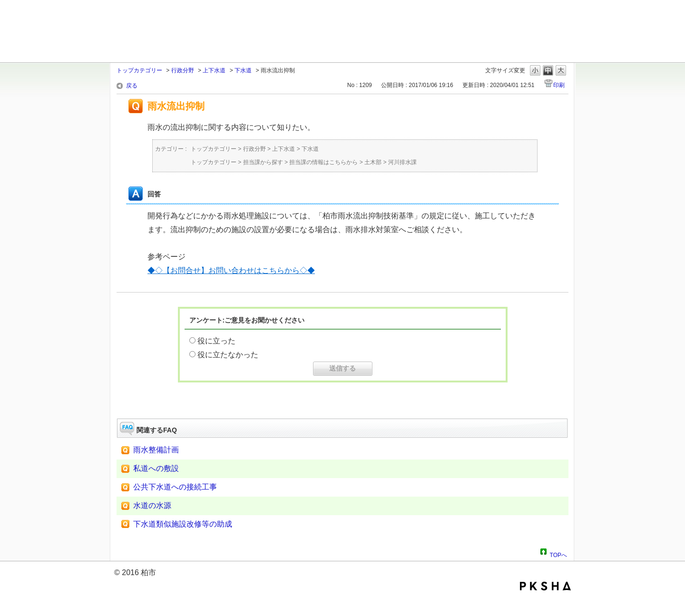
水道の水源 (152, 505)
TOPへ (558, 554)
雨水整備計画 (156, 450)
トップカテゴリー (139, 70)
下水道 (243, 70)
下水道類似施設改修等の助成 (182, 524)
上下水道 (214, 70)
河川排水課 (402, 162)
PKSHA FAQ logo (545, 586)
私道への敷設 (156, 468)
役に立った (216, 341)
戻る (131, 85)
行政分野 (182, 70)
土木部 (373, 162)
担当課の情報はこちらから (323, 162)
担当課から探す (263, 162)
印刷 (559, 85)
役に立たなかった (227, 355)
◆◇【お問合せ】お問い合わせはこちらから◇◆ (231, 270)
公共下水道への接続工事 (175, 487)
